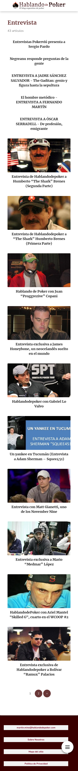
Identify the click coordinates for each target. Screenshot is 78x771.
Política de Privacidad (36, 763)
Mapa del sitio (36, 751)
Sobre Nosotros (36, 739)
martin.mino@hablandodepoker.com (36, 727)
